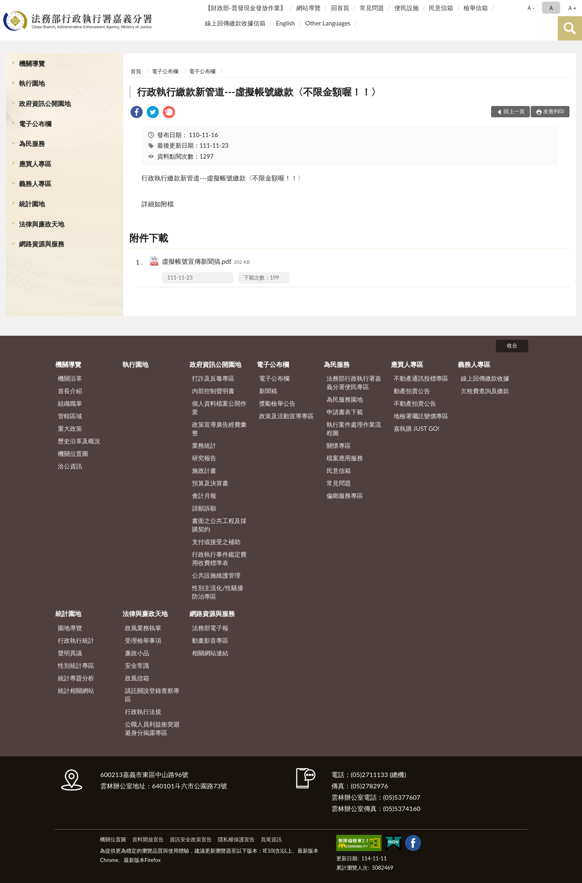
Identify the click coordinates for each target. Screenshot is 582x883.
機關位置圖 (73, 453)
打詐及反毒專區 (213, 378)
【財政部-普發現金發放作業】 (245, 7)
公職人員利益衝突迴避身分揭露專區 (152, 728)
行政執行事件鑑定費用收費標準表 (219, 558)
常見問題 (372, 7)
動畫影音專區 (210, 640)
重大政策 (70, 428)
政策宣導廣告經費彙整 (219, 428)
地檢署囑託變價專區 (421, 415)
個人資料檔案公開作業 (219, 407)
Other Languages (327, 23)
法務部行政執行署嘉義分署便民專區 (354, 382)
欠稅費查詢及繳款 (485, 390)
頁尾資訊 (271, 839)
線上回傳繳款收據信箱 (235, 23)
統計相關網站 (76, 690)
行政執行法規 (143, 711)
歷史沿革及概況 (79, 441)
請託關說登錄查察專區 (152, 695)
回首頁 (340, 7)
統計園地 (32, 204)
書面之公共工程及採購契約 (219, 525)
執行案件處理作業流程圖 (354, 428)
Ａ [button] (551, 7)
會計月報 (204, 495)
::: (7, 7)
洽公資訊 (70, 466)
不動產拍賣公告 (415, 403)
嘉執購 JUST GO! (417, 428)
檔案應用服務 (345, 458)
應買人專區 (35, 163)
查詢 (570, 28)
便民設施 (406, 7)
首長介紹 (70, 390)
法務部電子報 (210, 627)
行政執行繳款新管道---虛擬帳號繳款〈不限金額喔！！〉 (259, 91)
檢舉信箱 (476, 7)
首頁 (136, 71)
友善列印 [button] (553, 111)
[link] (137, 113)
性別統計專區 (76, 665)
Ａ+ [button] (572, 7)
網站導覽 (308, 7)
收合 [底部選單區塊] (512, 345)
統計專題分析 (76, 678)
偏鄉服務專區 (345, 495)
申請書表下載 (345, 411)
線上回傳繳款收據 (485, 378)
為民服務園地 (345, 399)
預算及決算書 (210, 483)
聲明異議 (70, 652)
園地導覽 (70, 627)
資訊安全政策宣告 (191, 839)
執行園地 (32, 83)
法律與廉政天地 (41, 224)
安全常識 (137, 665)
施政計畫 (204, 470)
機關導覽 (32, 63)
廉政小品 (137, 652)
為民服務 (32, 143)
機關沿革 (70, 378)
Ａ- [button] (530, 7)
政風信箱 (137, 678)
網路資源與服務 (41, 244)
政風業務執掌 (143, 627)
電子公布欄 (35, 123)
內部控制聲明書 (213, 390)
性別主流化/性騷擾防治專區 (217, 592)
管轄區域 (70, 415)
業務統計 (204, 445)
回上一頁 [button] (514, 111)
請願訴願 (204, 508)
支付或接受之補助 (216, 541)
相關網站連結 (210, 652)
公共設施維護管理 (216, 575)
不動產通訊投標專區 (421, 378)
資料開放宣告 (148, 839)
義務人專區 (35, 183)
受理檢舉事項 (143, 640)
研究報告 (204, 458)
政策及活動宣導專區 (286, 415)
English (285, 23)
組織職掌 (70, 403)
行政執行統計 (76, 640)
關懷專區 (339, 445)
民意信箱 (441, 7)
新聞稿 (268, 390)
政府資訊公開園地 (45, 103)
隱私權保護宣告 (236, 839)
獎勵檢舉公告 (277, 403)
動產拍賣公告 (412, 390)
